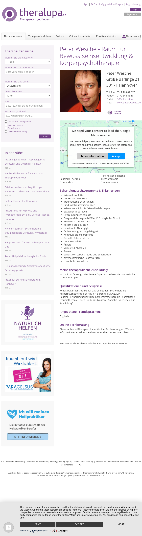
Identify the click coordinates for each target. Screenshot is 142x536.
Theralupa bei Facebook (37, 461)
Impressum (100, 461)
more (121, 524)
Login (135, 9)
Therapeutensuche (13, 36)
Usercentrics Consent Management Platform (107, 163)
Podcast (60, 36)
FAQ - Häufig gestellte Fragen (107, 4)
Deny (37, 524)
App (86, 4)
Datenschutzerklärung (83, 461)
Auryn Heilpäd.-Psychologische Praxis (25, 256)
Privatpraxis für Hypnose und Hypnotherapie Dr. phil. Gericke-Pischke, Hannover (27, 214)
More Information (92, 156)
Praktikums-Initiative (106, 36)
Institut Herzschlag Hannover (21, 201)
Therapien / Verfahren (39, 36)
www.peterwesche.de (129, 102)
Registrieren (132, 14)
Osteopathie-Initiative (80, 36)
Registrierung (133, 4)
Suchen (44, 136)
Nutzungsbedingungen (60, 461)
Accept (116, 156)
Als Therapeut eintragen (12, 461)
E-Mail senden (125, 99)
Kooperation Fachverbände (120, 461)
